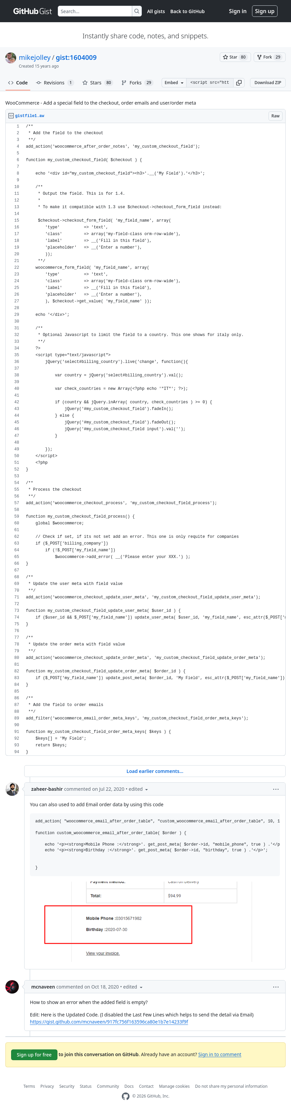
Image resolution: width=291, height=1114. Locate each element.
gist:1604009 (76, 57)
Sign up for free (34, 1054)
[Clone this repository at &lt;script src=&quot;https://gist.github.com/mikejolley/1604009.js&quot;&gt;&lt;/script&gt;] (210, 82)
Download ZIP (267, 82)
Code (18, 82)
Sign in (238, 11)
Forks (137, 82)
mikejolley (34, 57)
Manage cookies (174, 1086)
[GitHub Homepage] (126, 1096)
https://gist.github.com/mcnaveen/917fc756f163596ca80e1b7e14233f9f (109, 1021)
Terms (29, 1086)
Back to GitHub (187, 11)
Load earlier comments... (154, 771)
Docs (129, 1086)
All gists (156, 11)
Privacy (47, 1086)
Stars (98, 82)
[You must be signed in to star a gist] (235, 57)
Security (66, 1086)
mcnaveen (43, 986)
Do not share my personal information (231, 1086)
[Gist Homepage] (32, 11)
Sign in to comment (219, 1054)
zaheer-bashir (47, 789)
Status (85, 1086)
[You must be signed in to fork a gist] (270, 57)
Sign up (265, 11)
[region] (145, 439)
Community (108, 1086)
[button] (239, 82)
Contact (146, 1086)
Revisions (55, 82)
